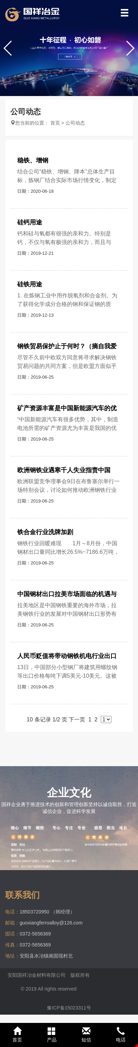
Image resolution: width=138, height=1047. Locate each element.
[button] (130, 48)
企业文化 (69, 792)
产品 (51, 1035)
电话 (120, 1035)
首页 (55, 123)
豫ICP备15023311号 (69, 1008)
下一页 (77, 719)
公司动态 (75, 123)
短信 (86, 1035)
